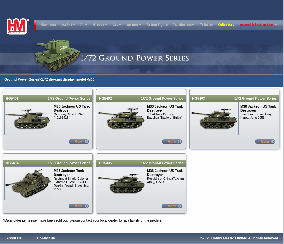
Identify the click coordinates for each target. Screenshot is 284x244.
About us (13, 238)
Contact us (46, 238)
